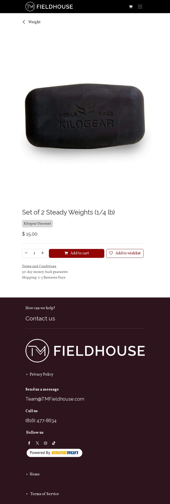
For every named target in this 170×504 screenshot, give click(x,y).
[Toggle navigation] (140, 6)
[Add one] (43, 253)
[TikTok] (54, 443)
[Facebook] (29, 443)
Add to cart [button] (76, 253)
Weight (31, 22)
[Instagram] (45, 443)
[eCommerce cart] (130, 6)
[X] (37, 443)
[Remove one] (26, 253)
